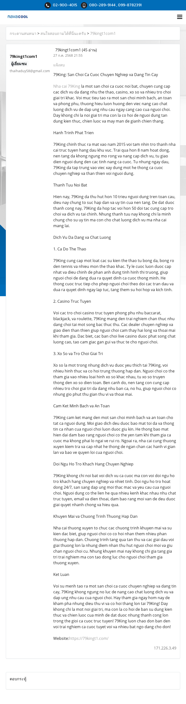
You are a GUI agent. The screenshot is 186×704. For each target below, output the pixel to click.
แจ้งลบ (59, 65)
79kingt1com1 (103, 33)
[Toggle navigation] (179, 17)
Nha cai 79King (66, 86)
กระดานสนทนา (23, 33)
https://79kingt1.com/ (88, 638)
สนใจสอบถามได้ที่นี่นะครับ (63, 33)
